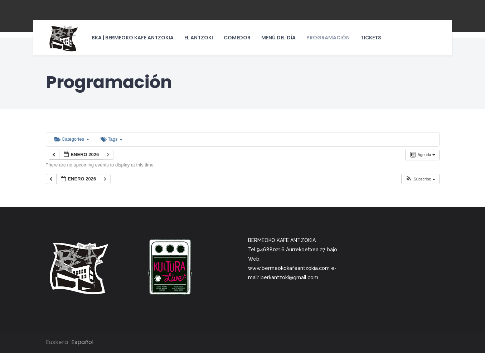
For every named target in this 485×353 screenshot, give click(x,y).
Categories (71, 139)
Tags (111, 139)
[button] (420, 179)
